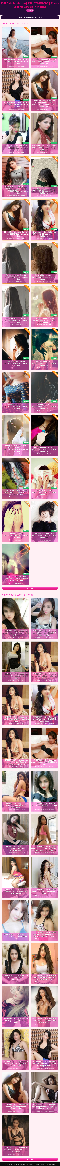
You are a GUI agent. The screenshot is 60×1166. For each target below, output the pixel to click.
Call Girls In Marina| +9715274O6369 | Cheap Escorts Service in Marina (30, 5)
